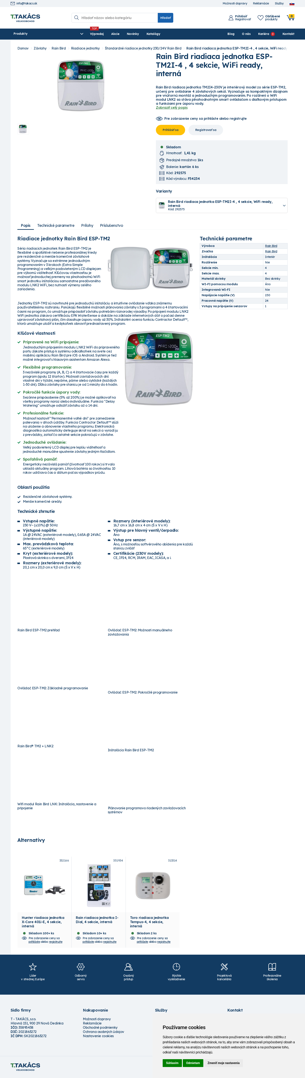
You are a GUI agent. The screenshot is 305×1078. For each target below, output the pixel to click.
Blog (230, 34)
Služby (279, 3)
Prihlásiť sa (170, 130)
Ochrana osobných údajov (103, 1033)
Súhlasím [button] (172, 1063)
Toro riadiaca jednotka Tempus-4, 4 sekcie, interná (149, 923)
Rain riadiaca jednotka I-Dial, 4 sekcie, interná (97, 921)
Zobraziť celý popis (171, 107)
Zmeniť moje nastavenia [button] (224, 1063)
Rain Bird (58, 48)
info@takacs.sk (24, 3)
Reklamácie (261, 3)
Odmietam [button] (193, 1063)
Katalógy (132, 34)
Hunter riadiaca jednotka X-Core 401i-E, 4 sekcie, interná (43, 923)
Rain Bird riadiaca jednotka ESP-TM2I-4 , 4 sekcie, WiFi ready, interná (243, 48)
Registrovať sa (205, 130)
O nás (246, 34)
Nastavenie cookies (98, 1037)
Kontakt (288, 34)
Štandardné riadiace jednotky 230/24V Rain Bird (143, 48)
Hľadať (165, 18)
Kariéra (263, 34)
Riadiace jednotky (85, 48)
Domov (23, 48)
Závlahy (40, 48)
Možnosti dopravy (235, 3)
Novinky (111, 34)
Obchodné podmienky (100, 1029)
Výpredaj (75, 34)
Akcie (93, 34)
